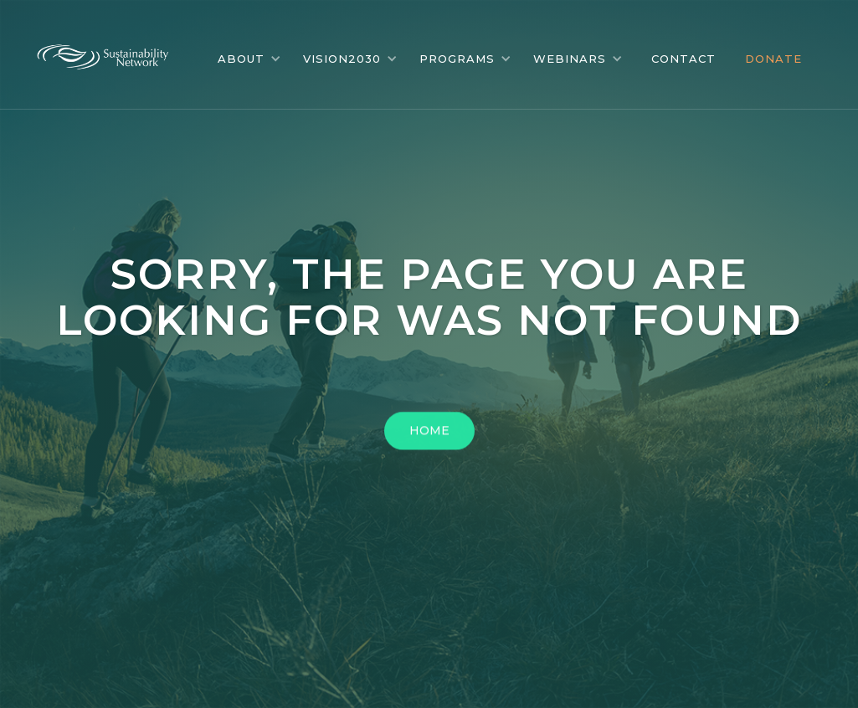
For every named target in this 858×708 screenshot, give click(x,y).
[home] (115, 52)
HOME (429, 432)
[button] (249, 58)
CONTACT (683, 58)
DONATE (773, 58)
